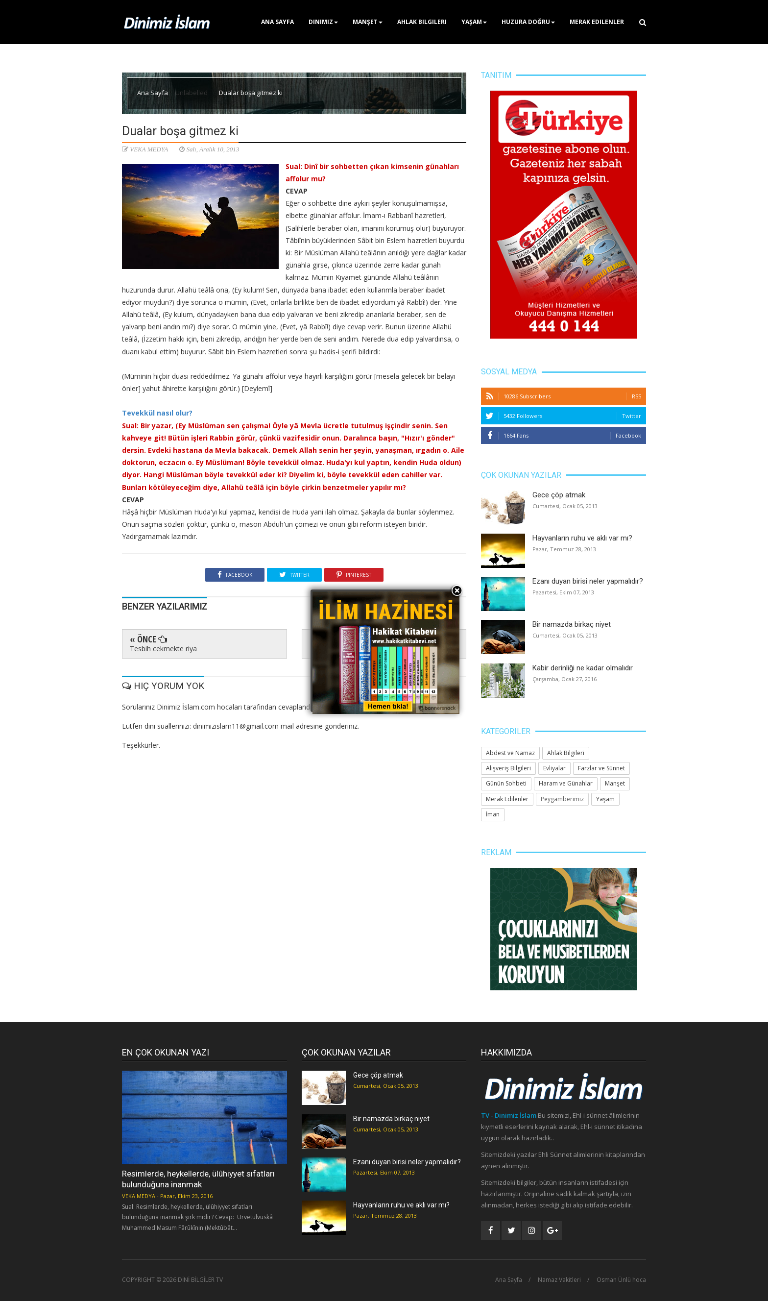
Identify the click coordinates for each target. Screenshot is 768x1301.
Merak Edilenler (597, 22)
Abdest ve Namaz (510, 753)
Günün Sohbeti (506, 783)
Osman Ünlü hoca (621, 1279)
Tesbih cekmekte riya (163, 648)
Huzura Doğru (528, 22)
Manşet (368, 22)
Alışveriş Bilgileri (508, 768)
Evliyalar (554, 768)
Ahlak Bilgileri (422, 22)
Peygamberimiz (562, 799)
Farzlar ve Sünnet (601, 768)
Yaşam (474, 22)
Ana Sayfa (277, 22)
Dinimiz (323, 22)
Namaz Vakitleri (559, 1279)
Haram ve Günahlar (566, 783)
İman (493, 814)
